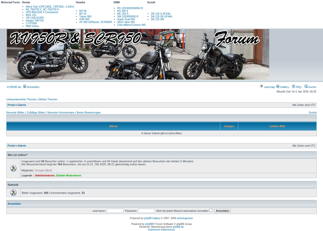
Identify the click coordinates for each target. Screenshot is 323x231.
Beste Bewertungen (89, 112)
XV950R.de (14, 86)
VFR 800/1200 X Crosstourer (42, 12)
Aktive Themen (48, 99)
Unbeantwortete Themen (21, 99)
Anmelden (31, 86)
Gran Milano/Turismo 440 (131, 25)
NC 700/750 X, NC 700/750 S (42, 9)
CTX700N (31, 23)
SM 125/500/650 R (127, 16)
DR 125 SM (157, 19)
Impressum (154, 229)
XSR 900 (84, 19)
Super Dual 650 (126, 19)
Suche (310, 86)
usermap (267, 86)
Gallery (282, 86)
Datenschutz (168, 229)
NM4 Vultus (32, 26)
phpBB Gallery (152, 218)
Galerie (21, 105)
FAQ (296, 86)
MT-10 (82, 13)
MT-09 (82, 11)
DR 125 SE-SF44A (161, 16)
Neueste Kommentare (60, 112)
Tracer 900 (85, 16)
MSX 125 (31, 15)
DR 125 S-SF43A (160, 13)
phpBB (149, 224)
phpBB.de (178, 226)
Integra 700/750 (34, 20)
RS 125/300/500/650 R (130, 8)
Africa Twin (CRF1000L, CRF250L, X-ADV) (50, 6)
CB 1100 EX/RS (35, 17)
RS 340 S (122, 11)
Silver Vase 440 (126, 22)
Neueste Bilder (15, 112)
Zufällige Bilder (36, 112)
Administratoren (45, 175)
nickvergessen (185, 218)
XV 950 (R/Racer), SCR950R (95, 22)
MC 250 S (122, 13)
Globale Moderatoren (68, 175)
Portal (11, 105)
